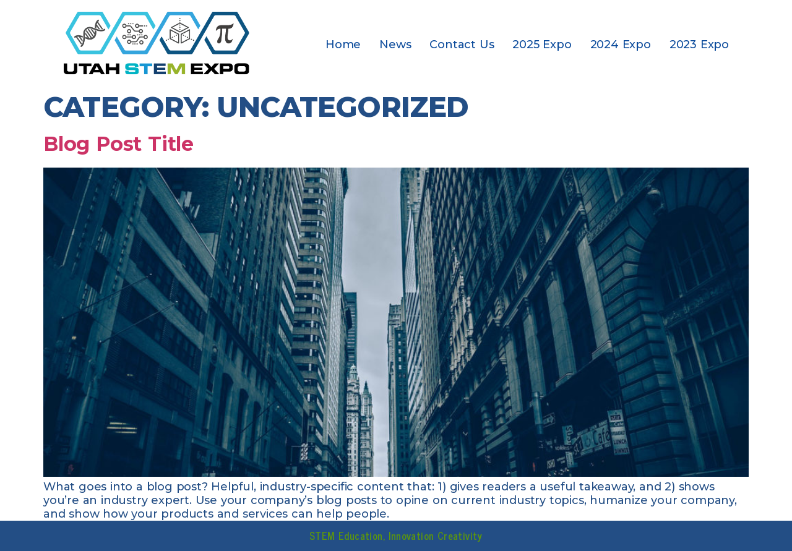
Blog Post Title (118, 144)
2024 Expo (620, 44)
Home (343, 44)
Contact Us (461, 44)
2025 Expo (541, 44)
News (395, 44)
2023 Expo (699, 44)
